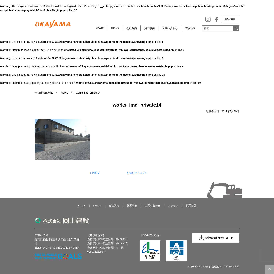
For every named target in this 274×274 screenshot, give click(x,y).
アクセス (190, 28)
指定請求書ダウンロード (215, 238)
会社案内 (131, 28)
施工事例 (149, 28)
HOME (100, 28)
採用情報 (230, 19)
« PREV (94, 172)
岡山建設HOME (44, 92)
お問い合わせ (170, 28)
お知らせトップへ (137, 172)
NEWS (115, 28)
